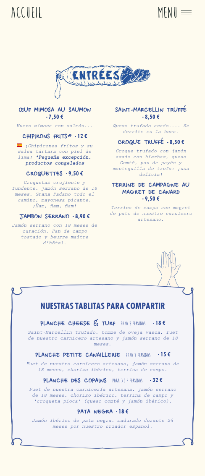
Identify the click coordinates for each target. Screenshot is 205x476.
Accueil (26, 13)
